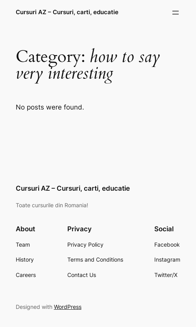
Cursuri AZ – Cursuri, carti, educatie (67, 12)
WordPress (67, 306)
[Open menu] (175, 12)
